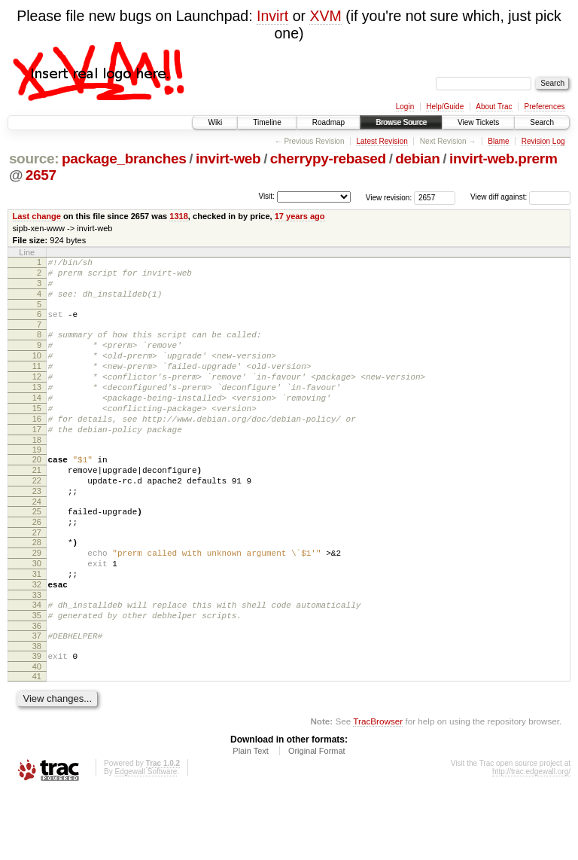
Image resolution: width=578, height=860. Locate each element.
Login (405, 106)
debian (417, 158)
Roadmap (328, 122)
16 (36, 448)
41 (36, 744)
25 (36, 554)
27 (36, 579)
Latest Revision (381, 141)
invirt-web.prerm (503, 158)
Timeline (267, 122)
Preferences (545, 106)
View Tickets (478, 122)
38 (36, 711)
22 (36, 518)
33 (36, 653)
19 (36, 483)
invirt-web (228, 158)
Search (542, 122)
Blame (498, 141)
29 (36, 602)
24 (36, 544)
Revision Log (543, 141)
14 (36, 422)
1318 (178, 216)
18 (36, 473)
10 (36, 371)
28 (36, 589)
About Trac (494, 106)
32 (36, 640)
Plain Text (251, 818)
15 (36, 435)
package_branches (124, 158)
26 (36, 567)
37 (36, 698)
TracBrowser (378, 789)
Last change (37, 216)
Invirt (272, 16)
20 (36, 493)
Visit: (266, 196)
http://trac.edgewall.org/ (531, 839)
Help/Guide (445, 106)
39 (36, 721)
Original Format (316, 818)
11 (36, 384)
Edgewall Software (145, 839)
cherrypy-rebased (328, 158)
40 (36, 734)
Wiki (215, 122)
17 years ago (300, 216)
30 (36, 615)
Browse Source (401, 122)
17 (36, 460)
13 (36, 409)
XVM (325, 16)
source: (34, 158)
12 (36, 396)
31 (36, 628)
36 (36, 689)
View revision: (389, 197)
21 (36, 506)
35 (36, 676)
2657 (41, 175)
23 (36, 531)
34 (36, 663)
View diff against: (520, 197)
